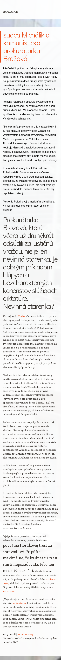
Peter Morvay (25, 634)
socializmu (9, 591)
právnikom (19, 603)
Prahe (21, 316)
